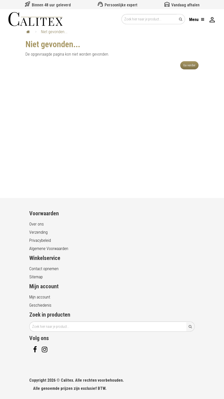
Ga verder (189, 65)
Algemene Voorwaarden (48, 248)
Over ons (36, 224)
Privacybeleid (40, 240)
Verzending (38, 232)
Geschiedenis (40, 305)
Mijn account (39, 297)
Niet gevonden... (54, 31)
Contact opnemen (44, 268)
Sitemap (36, 277)
